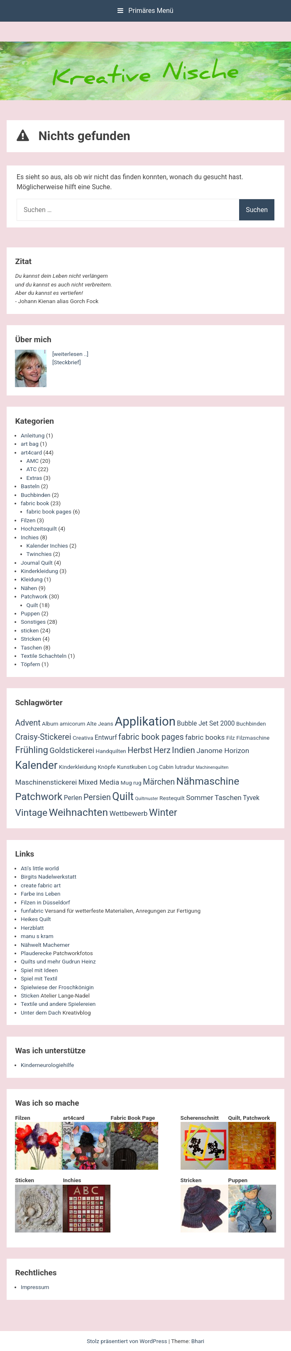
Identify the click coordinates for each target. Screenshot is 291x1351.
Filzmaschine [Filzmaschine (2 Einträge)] (252, 737)
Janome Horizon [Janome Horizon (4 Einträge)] (222, 750)
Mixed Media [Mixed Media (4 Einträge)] (98, 782)
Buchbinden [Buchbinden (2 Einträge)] (251, 723)
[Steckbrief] (66, 362)
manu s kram (37, 936)
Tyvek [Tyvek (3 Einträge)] (251, 798)
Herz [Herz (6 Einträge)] (162, 750)
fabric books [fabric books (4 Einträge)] (205, 737)
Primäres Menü (145, 11)
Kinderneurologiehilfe (47, 1065)
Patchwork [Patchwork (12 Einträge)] (38, 797)
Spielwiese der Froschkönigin (57, 987)
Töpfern (30, 664)
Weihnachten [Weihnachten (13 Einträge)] (78, 812)
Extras (34, 477)
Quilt (32, 605)
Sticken (30, 995)
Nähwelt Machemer (45, 944)
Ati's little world (40, 868)
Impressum (35, 1287)
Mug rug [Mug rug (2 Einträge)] (130, 782)
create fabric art (41, 885)
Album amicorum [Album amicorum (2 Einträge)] (63, 723)
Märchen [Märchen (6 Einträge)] (159, 782)
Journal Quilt (37, 562)
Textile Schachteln (43, 655)
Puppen (30, 613)
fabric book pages (49, 511)
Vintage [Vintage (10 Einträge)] (31, 812)
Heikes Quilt (36, 919)
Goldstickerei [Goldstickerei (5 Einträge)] (71, 750)
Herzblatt (32, 927)
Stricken (31, 638)
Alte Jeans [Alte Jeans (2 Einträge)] (100, 723)
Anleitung (32, 435)
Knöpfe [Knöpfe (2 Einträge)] (106, 766)
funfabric (32, 910)
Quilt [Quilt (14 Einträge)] (123, 796)
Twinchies (39, 554)
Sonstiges (33, 621)
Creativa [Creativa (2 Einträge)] (83, 737)
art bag (30, 443)
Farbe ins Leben (41, 893)
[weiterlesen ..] (70, 354)
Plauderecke (36, 953)
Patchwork (34, 596)
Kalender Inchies (47, 545)
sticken (30, 630)
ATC (32, 469)
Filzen (28, 520)
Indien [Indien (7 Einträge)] (183, 750)
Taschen (31, 647)
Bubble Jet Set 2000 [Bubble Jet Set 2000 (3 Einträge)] (206, 723)
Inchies (30, 537)
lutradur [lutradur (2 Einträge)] (184, 766)
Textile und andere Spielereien (58, 1003)
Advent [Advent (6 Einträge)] (27, 723)
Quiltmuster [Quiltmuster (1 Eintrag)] (146, 798)
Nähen (29, 588)
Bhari (197, 1341)
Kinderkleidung (39, 571)
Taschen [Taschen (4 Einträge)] (228, 797)
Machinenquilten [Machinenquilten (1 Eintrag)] (212, 767)
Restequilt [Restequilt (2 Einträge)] (172, 798)
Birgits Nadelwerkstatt (48, 876)
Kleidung (32, 579)
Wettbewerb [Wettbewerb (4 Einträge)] (128, 813)
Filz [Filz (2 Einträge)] (230, 737)
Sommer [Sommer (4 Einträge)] (199, 797)
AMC (33, 460)
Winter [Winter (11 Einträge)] (163, 812)
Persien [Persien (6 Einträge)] (97, 797)
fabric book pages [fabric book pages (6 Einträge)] (151, 737)
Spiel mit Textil (39, 978)
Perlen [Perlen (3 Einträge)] (73, 798)
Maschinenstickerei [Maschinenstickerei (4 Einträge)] (46, 782)
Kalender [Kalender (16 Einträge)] (36, 765)
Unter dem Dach (41, 1012)
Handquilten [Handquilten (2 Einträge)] (110, 751)
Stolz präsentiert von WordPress (128, 1341)
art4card (31, 452)
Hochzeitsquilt (39, 528)
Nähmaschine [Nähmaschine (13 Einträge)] (208, 781)
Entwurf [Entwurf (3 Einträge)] (106, 737)
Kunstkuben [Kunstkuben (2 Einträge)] (132, 766)
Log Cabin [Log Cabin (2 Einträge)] (161, 766)
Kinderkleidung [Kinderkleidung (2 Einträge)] (77, 766)
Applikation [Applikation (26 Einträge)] (145, 721)
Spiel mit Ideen (39, 970)
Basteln (30, 486)
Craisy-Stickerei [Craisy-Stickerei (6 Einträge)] (43, 737)
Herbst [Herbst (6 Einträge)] (139, 750)
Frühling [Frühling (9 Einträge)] (31, 749)
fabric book (35, 503)
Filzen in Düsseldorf (45, 902)
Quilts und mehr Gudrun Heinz (58, 961)
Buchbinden (35, 494)
